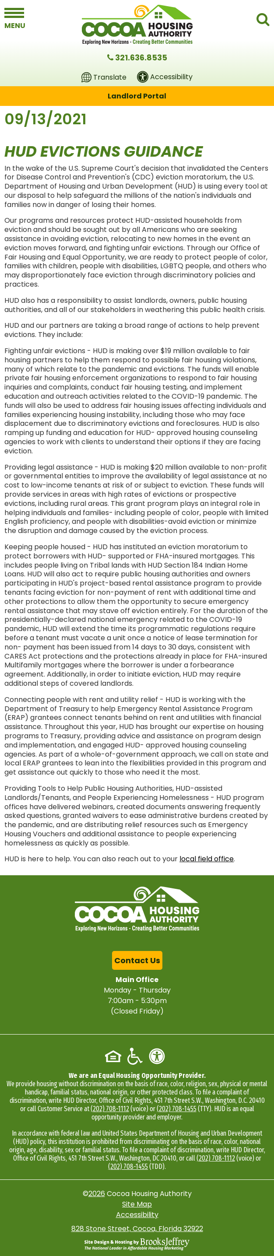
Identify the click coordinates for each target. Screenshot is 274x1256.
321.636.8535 (141, 57)
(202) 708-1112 (110, 1109)
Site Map (137, 1204)
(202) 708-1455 (177, 1109)
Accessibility (137, 1215)
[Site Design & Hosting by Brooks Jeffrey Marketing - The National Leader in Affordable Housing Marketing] (137, 1243)
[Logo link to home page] (137, 24)
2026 (96, 1194)
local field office (206, 859)
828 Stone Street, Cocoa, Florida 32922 (137, 1229)
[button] (14, 18)
